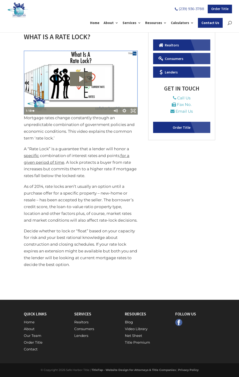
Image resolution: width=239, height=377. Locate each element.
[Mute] (115, 111)
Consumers (170, 58)
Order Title (219, 9)
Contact (31, 349)
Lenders (168, 72)
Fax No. (184, 104)
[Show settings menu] (124, 111)
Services (129, 23)
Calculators (180, 23)
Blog (129, 322)
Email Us (184, 111)
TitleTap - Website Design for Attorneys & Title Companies (133, 370)
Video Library (136, 329)
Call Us (183, 98)
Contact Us (210, 23)
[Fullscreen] (133, 111)
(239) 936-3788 (189, 9)
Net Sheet (133, 335)
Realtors (168, 45)
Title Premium (137, 342)
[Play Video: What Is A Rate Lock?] (81, 79)
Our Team (32, 335)
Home (94, 23)
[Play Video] (28, 111)
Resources (153, 23)
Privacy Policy (188, 370)
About (109, 23)
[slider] (76, 111)
